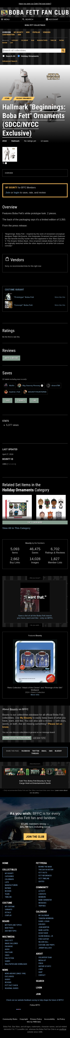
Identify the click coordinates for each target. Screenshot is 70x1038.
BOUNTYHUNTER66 (34, 392)
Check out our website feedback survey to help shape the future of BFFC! (35, 1000)
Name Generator (45, 900)
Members (42, 897)
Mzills (9, 385)
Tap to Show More (35, 522)
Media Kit (42, 960)
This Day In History (45, 870)
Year (32, 40)
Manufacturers (11, 885)
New (28, 32)
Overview (6, 32)
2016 (4, 141)
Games (7, 961)
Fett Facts (42, 873)
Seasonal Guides (11, 988)
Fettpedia (41, 863)
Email (44, 751)
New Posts (9, 928)
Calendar (41, 911)
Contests (42, 894)
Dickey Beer (43, 933)
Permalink (11, 464)
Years (7, 894)
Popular (36, 32)
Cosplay (8, 915)
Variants (8, 909)
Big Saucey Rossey (30, 385)
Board (5, 921)
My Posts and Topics (13, 925)
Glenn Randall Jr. (45, 936)
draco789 (53, 385)
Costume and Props (46, 945)
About (39, 953)
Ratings (8, 888)
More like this (60, 297)
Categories (9, 876)
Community (42, 887)
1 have (7, 400)
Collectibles (9, 869)
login (16, 192)
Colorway (24, 40)
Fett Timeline (43, 879)
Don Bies (41, 924)
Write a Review (11, 358)
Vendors (46, 32)
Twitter (35, 751)
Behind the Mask (45, 867)
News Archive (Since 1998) (15, 974)
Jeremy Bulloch (45, 948)
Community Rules (10, 1019)
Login (39, 987)
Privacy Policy (36, 1019)
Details (8, 912)
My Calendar (43, 915)
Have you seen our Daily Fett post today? (35, 4)
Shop (40, 972)
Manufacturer (42, 40)
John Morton (43, 927)
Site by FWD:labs (34, 1022)
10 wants (21, 400)
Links (40, 969)
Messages (42, 903)
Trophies (42, 906)
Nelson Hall (43, 942)
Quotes (41, 881)
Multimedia (8, 936)
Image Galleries (11, 943)
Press (40, 963)
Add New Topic (39, 738)
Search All (10, 56)
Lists (7, 882)
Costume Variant (14, 289)
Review (4, 43)
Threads (35, 753)
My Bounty (18, 32)
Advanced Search (9, 61)
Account (52, 19)
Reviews (8, 891)
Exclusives (9, 976)
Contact (41, 975)
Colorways (9, 879)
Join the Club (35, 836)
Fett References (45, 876)
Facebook (26, 751)
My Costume (10, 907)
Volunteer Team (45, 957)
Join (7, 192)
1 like (34, 400)
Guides (7, 979)
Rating (61, 40)
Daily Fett (9, 940)
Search (27, 19)
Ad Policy (61, 1019)
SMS (50, 751)
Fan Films (9, 952)
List (11, 43)
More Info (35, 695)
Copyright (24, 1019)
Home (5, 863)
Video (7, 955)
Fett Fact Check (11, 985)
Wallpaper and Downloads (16, 964)
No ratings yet (30, 141)
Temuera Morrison (45, 918)
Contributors (8, 34)
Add (19, 34)
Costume (7, 902)
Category (15, 40)
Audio (7, 949)
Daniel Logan (43, 921)
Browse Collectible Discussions (17, 738)
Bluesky (58, 751)
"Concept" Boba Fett (19, 305)
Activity (41, 891)
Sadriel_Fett (12, 392)
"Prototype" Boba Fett (19, 297)
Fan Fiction (9, 958)
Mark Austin (43, 930)
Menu (5, 19)
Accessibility (49, 1019)
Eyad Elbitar (43, 939)
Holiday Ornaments (30, 56)
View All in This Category (16, 528)
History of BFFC (44, 966)
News (5, 970)
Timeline (53, 40)
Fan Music (9, 946)
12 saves (44, 141)
